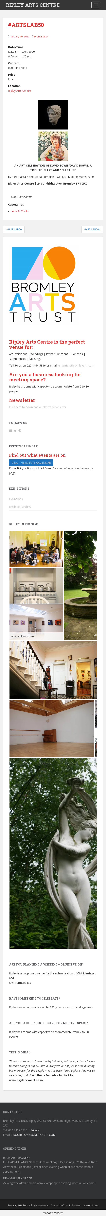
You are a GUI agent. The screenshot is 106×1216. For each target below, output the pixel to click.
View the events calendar (31, 462)
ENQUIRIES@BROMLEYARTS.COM (33, 1135)
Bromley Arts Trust (18, 1205)
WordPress (92, 1205)
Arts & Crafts (20, 211)
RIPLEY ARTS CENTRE (33, 5)
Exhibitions (16, 499)
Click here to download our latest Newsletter (37, 407)
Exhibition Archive (20, 506)
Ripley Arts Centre (19, 90)
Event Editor (41, 36)
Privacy (35, 1130)
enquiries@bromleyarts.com (76, 365)
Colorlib (66, 1205)
